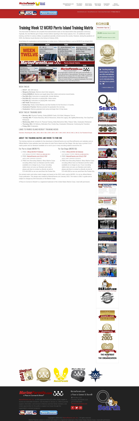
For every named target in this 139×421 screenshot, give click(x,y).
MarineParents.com (82, 11)
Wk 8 (60, 132)
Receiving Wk (28, 132)
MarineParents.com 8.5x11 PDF (37, 156)
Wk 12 (77, 132)
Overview (21, 132)
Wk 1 (34, 132)
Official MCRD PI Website (35, 152)
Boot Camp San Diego (98, 4)
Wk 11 (73, 132)
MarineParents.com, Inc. (70, 418)
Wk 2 (38, 132)
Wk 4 (46, 132)
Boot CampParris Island (88, 4)
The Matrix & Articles (79, 4)
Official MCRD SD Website (74, 152)
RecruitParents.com (92, 11)
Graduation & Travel (107, 4)
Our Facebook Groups (86, 132)
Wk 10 (68, 132)
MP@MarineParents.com (79, 404)
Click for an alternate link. (43, 154)
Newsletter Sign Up (103, 27)
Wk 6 (53, 132)
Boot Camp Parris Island (104, 11)
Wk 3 (42, 132)
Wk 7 (57, 132)
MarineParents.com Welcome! (68, 4)
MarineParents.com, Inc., (27, 399)
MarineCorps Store (115, 4)
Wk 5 (49, 132)
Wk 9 (64, 132)
